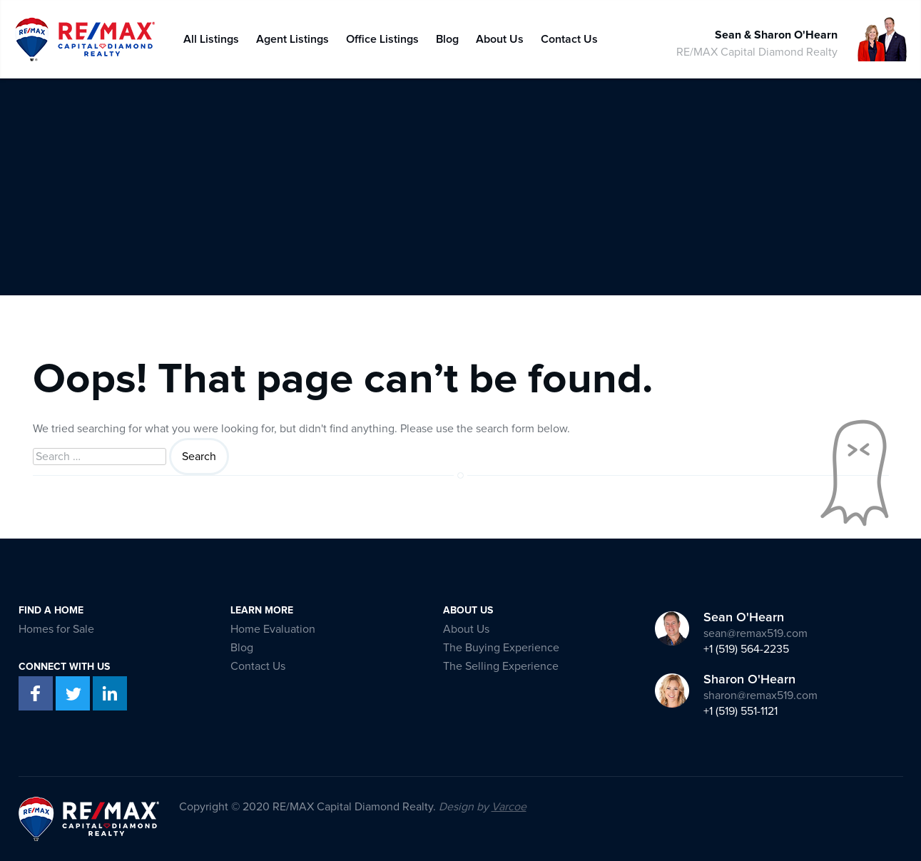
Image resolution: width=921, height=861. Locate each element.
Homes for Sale (56, 629)
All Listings (211, 36)
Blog (447, 36)
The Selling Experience (501, 666)
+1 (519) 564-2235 (746, 649)
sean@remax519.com (755, 633)
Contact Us (569, 36)
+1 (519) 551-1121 (740, 711)
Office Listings (382, 36)
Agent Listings (292, 36)
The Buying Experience (501, 647)
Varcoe (509, 806)
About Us (500, 36)
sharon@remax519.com (760, 695)
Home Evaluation (272, 629)
